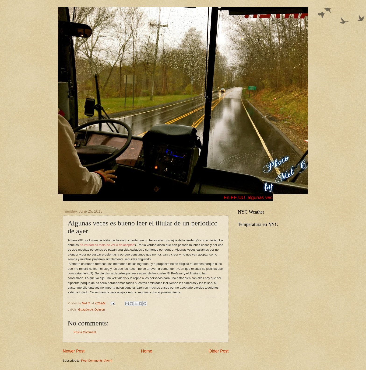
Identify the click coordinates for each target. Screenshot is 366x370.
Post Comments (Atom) (97, 360)
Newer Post (73, 351)
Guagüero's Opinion (91, 309)
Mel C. (87, 303)
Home (146, 351)
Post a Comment (85, 332)
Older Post (219, 351)
